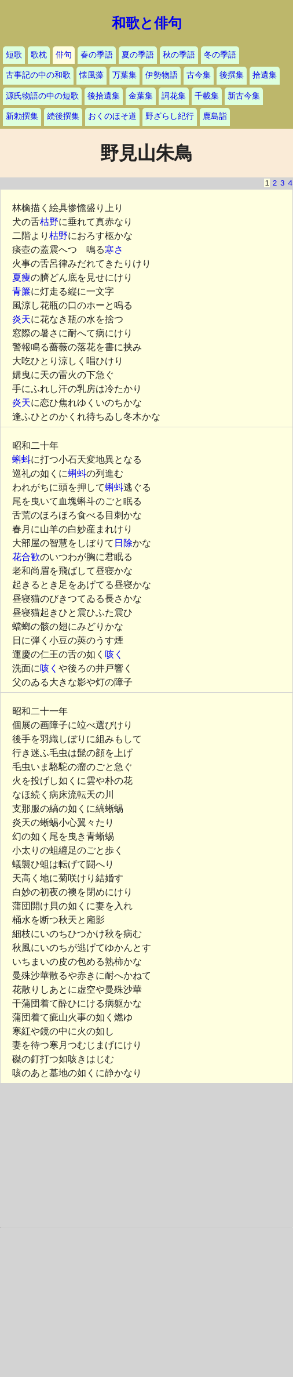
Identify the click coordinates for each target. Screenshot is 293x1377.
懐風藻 (91, 75)
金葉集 (141, 96)
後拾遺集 (103, 96)
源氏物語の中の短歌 (42, 96)
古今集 (198, 75)
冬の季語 (220, 54)
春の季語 (96, 54)
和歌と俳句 (147, 23)
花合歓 (26, 557)
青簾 (21, 291)
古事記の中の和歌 (38, 75)
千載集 (207, 96)
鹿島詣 (215, 116)
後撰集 (231, 75)
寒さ (114, 250)
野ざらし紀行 (169, 116)
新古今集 (244, 96)
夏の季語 (138, 54)
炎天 (21, 319)
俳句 (64, 54)
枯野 (49, 222)
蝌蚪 (21, 459)
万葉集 (124, 75)
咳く (114, 654)
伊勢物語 (161, 75)
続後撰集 (63, 116)
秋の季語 (179, 54)
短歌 (14, 54)
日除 (123, 543)
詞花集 (174, 96)
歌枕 (39, 54)
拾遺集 (264, 75)
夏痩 (21, 277)
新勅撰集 (22, 116)
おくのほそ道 (112, 116)
